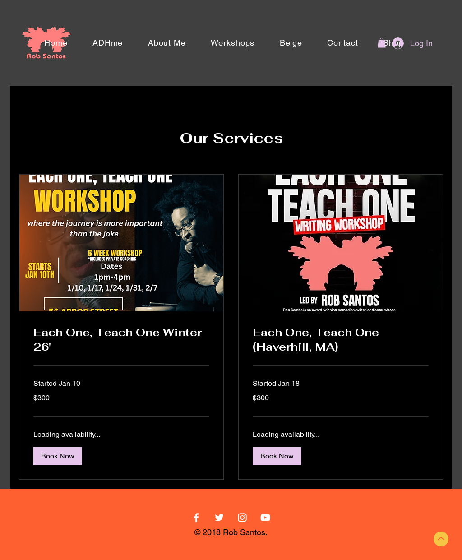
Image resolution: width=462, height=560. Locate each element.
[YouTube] (265, 517)
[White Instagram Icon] (242, 517)
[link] (121, 339)
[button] (382, 43)
